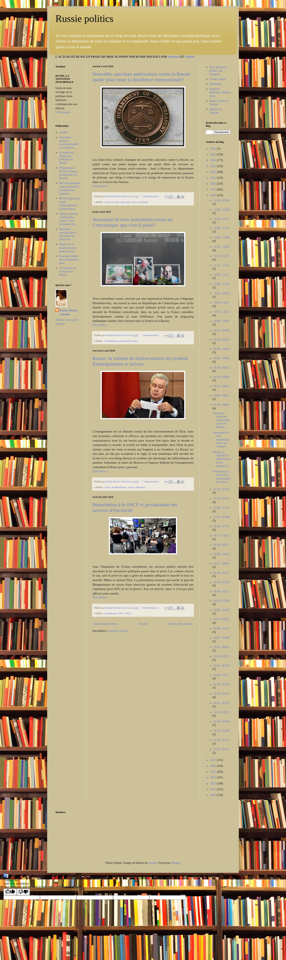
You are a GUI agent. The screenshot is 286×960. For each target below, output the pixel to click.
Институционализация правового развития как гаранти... (69, 188)
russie (134, 202)
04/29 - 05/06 (221, 600)
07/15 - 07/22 (221, 498)
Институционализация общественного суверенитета (69, 203)
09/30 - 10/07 (221, 321)
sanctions (143, 202)
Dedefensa (216, 84)
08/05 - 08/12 (221, 395)
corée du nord (111, 202)
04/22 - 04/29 (221, 610)
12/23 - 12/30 (221, 209)
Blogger (175, 862)
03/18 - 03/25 (221, 656)
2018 (213, 195)
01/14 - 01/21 (221, 740)
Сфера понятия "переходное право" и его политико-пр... (68, 219)
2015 (213, 771)
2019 (213, 189)
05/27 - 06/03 (221, 563)
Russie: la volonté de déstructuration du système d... (222, 459)
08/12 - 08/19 (221, 386)
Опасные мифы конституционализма (69, 259)
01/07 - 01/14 (221, 749)
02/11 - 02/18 (221, 702)
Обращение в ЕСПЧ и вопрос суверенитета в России (68, 173)
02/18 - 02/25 (221, 693)
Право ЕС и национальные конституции (68, 248)
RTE (121, 613)
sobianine (140, 487)
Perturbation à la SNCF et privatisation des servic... (222, 476)
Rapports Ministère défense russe (220, 92)
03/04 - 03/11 (221, 675)
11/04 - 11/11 (221, 274)
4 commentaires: (151, 196)
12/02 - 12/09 (221, 237)
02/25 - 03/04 (221, 684)
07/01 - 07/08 (221, 517)
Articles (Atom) (118, 630)
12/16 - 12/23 (221, 218)
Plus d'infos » (100, 186)
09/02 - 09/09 (221, 358)
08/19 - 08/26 (221, 377)
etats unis (125, 202)
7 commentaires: (151, 481)
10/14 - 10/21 (221, 302)
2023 (213, 166)
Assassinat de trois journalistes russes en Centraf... (221, 439)
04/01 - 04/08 (221, 637)
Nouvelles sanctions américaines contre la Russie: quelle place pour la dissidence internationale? (142, 76)
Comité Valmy (218, 79)
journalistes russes (128, 341)
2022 (213, 171)
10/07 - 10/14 (221, 311)
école (107, 487)
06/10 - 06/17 (221, 544)
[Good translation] (10, 891)
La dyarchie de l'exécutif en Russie (67, 271)
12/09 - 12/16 (221, 228)
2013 (213, 783)
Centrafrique (111, 341)
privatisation (110, 613)
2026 (213, 148)
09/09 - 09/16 (221, 348)
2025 (213, 154)
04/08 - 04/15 (221, 628)
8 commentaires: (151, 607)
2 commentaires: (151, 335)
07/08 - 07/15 (221, 507)
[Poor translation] (23, 891)
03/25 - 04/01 (221, 647)
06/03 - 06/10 (221, 554)
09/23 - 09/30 (221, 330)
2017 (213, 760)
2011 (213, 795)
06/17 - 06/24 (221, 535)
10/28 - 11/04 (221, 284)
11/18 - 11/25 (221, 256)
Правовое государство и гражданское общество (67, 234)
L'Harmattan (62, 112)
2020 (213, 183)
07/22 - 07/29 (221, 489)
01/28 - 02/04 (221, 721)
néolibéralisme (119, 487)
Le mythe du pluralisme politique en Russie (66, 157)
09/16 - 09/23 (221, 339)
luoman (152, 862)
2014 (213, 777)
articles (63, 132)
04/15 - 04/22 (221, 619)
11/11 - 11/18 (221, 265)
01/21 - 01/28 (221, 730)
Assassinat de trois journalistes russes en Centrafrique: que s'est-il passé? (133, 222)
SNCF (128, 613)
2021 (213, 177)
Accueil (142, 623)
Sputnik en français (216, 111)
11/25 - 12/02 (221, 246)
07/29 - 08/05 (221, 404)
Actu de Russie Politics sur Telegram (218, 71)
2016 (213, 766)
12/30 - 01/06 (221, 200)
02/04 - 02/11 (221, 712)
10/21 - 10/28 (221, 293)
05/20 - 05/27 (221, 572)
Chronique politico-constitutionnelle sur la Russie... (68, 142)
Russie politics (84, 18)
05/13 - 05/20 (221, 582)
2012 (213, 789)
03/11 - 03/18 (221, 665)
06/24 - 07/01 (221, 526)
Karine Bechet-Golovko (69, 312)
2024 (213, 160)
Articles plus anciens (180, 623)
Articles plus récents (105, 623)
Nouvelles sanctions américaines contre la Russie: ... (221, 420)
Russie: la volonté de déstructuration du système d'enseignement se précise (140, 361)
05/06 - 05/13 (221, 591)
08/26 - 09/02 (221, 367)
